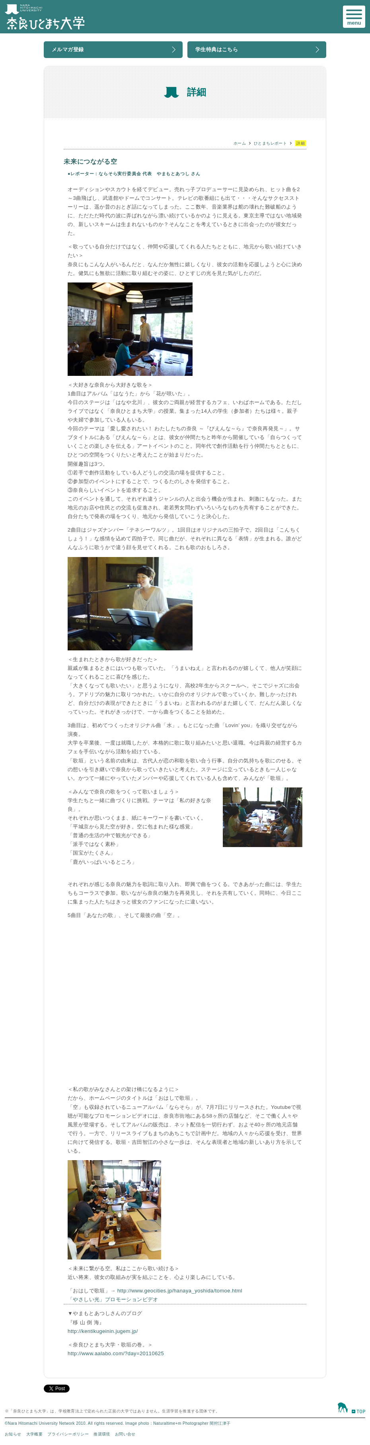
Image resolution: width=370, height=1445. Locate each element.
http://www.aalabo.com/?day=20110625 (116, 1353)
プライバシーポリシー (68, 1434)
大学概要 (34, 1434)
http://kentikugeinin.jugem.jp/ (103, 1331)
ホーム (240, 143)
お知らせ (13, 1434)
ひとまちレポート (270, 143)
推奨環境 (101, 1434)
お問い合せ (125, 1434)
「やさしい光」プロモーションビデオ (113, 1299)
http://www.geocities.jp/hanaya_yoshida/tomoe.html (179, 1291)
